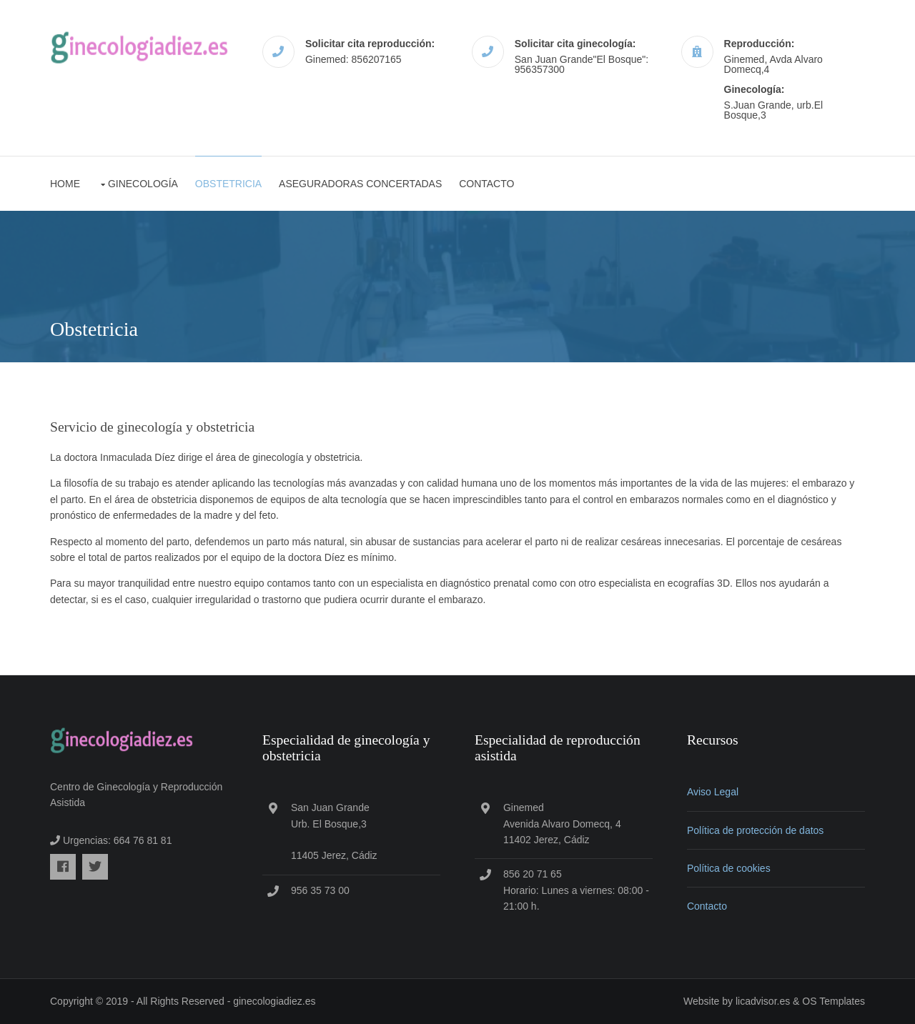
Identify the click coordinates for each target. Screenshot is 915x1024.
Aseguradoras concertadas (360, 183)
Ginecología (143, 183)
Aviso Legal (712, 791)
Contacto (486, 183)
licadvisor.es (763, 1001)
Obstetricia (228, 183)
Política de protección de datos (755, 830)
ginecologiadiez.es (274, 1001)
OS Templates (833, 1001)
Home (65, 183)
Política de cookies (729, 868)
